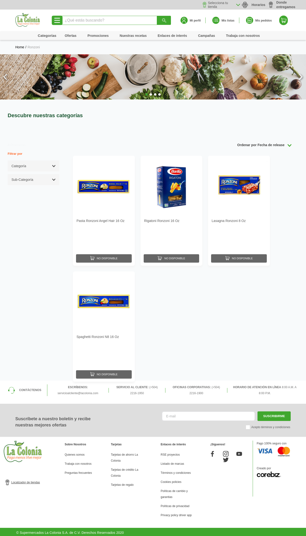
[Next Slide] (300, 77)
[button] (146, 94)
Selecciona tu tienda (218, 5)
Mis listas (228, 20)
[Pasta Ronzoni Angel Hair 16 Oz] (104, 210)
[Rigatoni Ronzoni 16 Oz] (171, 210)
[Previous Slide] (5, 77)
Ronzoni (33, 47)
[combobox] (116, 20)
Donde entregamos (282, 4)
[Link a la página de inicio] (19, 47)
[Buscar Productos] (164, 20)
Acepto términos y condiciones (270, 425)
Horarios (258, 5)
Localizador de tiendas (25, 480)
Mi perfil (195, 20)
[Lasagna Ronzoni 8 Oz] (239, 210)
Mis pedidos (263, 20)
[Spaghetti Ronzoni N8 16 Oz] (104, 325)
